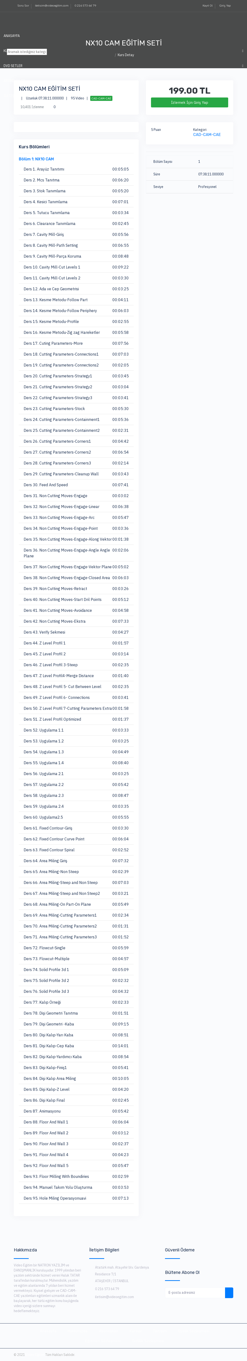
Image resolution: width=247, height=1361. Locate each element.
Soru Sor (23, 5)
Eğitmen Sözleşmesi (103, 1340)
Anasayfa (12, 36)
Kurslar (136, 1330)
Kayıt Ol (207, 5)
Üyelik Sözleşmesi (193, 1330)
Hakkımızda (78, 1330)
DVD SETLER (13, 66)
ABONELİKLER (14, 81)
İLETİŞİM (11, 96)
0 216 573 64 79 (85, 5)
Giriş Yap (225, 5)
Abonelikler (108, 1330)
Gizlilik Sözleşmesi (148, 1340)
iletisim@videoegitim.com (52, 5)
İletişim (160, 1330)
